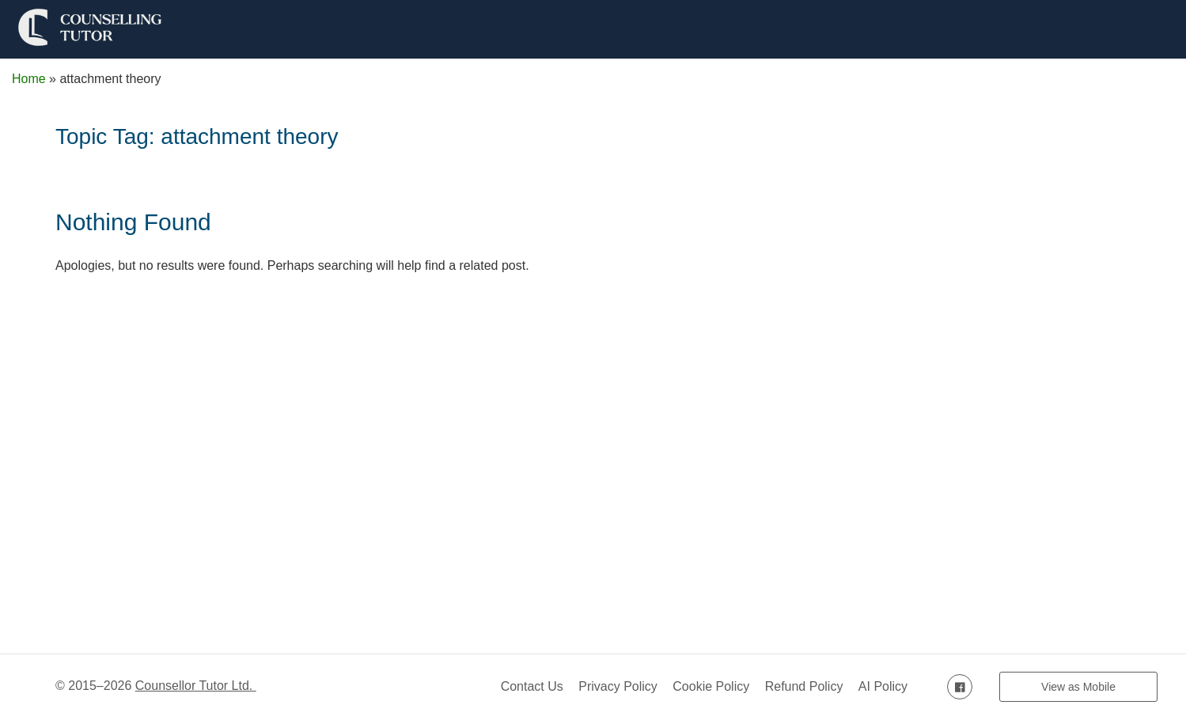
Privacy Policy (617, 686)
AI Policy (882, 686)
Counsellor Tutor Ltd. (195, 685)
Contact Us (532, 686)
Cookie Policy (711, 686)
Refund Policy (804, 686)
